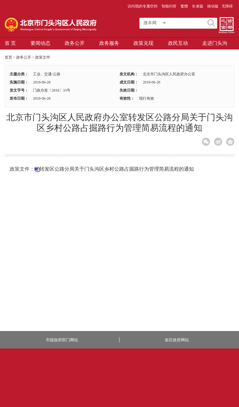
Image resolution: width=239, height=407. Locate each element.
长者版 (198, 6)
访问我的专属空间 (143, 6)
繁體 (184, 6)
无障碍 (227, 6)
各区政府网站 (177, 340)
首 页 (10, 43)
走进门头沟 (214, 43)
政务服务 (109, 43)
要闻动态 (40, 43)
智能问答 (169, 6)
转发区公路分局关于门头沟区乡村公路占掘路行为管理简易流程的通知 (117, 169)
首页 (8, 57)
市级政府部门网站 (62, 340)
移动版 (212, 6)
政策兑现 (143, 43)
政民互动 (178, 43)
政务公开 (75, 43)
